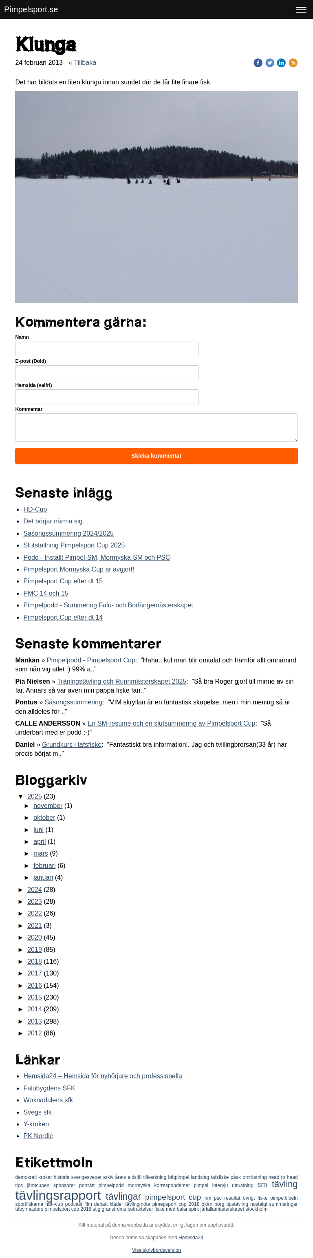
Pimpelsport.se (31, 9)
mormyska (141, 1185)
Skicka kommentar (156, 455)
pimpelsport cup (175, 1197)
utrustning (244, 1185)
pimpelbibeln (284, 1198)
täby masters (29, 1209)
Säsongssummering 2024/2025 (68, 533)
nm (209, 1198)
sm (265, 1185)
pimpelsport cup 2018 (69, 1209)
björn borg (214, 1204)
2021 (34, 925)
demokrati (26, 1177)
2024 (34, 889)
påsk (237, 1177)
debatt (102, 1204)
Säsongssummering (73, 702)
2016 (34, 985)
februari (44, 865)
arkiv (109, 1177)
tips (20, 1185)
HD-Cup (35, 509)
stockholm (256, 1209)
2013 (34, 1021)
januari (43, 877)
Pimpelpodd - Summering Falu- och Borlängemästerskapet (108, 605)
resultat (233, 1198)
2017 (34, 973)
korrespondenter (174, 1185)
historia (62, 1177)
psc (219, 1198)
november (47, 805)
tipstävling (238, 1204)
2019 (34, 949)
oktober (44, 817)
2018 (34, 961)
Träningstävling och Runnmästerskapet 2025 (121, 681)
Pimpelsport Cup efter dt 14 (63, 617)
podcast (74, 1204)
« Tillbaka (82, 62)
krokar (46, 1177)
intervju (222, 1185)
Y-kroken (36, 1124)
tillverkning (155, 1177)
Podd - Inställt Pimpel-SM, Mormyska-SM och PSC (96, 557)
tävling (285, 1184)
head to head (283, 1177)
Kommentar (28, 409)
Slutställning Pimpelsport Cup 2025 (74, 545)
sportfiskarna (30, 1204)
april (39, 841)
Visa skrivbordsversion (156, 1250)
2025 (34, 796)
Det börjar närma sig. (53, 521)
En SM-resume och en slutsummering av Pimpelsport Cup (172, 723)
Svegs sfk (37, 1112)
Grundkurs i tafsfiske (71, 744)
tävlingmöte (138, 1204)
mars (40, 853)
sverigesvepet (87, 1177)
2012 (34, 1033)
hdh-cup (55, 1204)
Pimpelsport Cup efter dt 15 (63, 581)
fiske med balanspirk (177, 1209)
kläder (117, 1204)
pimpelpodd (113, 1185)
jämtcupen (40, 1185)
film (89, 1204)
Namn (22, 337)
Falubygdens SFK (49, 1088)
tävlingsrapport (60, 1195)
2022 (34, 913)
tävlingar (125, 1196)
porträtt (89, 1185)
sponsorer (66, 1185)
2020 (34, 937)
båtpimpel (179, 1177)
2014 (34, 1009)
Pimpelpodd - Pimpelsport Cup (91, 660)
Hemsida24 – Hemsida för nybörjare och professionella (102, 1076)
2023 (34, 901)
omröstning (255, 1177)
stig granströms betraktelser (123, 1209)
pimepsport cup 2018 (177, 1204)
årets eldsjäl (129, 1177)
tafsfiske (220, 1177)
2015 (34, 997)
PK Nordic (38, 1135)
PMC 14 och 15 (45, 593)
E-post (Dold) (30, 361)
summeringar (283, 1204)
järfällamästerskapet (223, 1209)
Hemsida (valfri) (33, 385)
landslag (201, 1177)
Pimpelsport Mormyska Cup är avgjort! (78, 569)
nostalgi (259, 1204)
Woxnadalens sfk (48, 1100)
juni (38, 829)
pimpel (203, 1185)
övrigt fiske (256, 1198)
